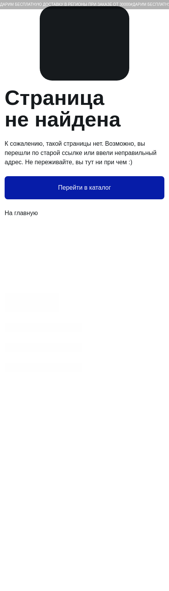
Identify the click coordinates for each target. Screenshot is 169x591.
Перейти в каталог (84, 187)
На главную (84, 213)
